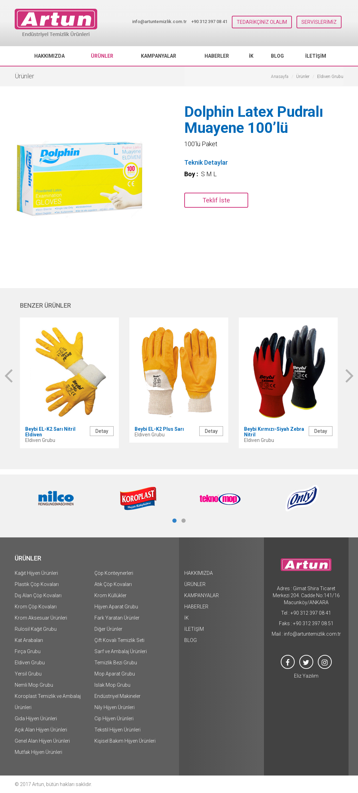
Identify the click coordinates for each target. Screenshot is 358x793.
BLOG (277, 56)
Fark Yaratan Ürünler (116, 618)
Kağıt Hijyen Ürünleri (36, 573)
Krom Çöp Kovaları (36, 606)
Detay (101, 431)
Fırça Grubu (28, 651)
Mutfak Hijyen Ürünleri (38, 752)
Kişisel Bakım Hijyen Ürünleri (125, 741)
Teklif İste (216, 200)
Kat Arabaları (29, 640)
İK (251, 56)
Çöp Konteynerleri (113, 573)
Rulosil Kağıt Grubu (36, 629)
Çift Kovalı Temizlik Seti (119, 640)
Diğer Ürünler (108, 629)
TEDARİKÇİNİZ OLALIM (262, 22)
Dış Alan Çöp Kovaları (38, 595)
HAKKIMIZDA (49, 56)
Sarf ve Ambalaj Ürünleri (120, 651)
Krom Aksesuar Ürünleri (41, 618)
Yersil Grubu (28, 674)
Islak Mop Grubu (112, 685)
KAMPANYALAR (158, 56)
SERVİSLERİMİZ (319, 22)
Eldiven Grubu (30, 662)
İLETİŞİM (315, 56)
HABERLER (217, 56)
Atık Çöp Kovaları (113, 584)
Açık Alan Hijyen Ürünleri (41, 730)
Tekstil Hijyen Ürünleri (117, 730)
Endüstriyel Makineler (117, 696)
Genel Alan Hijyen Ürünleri (42, 741)
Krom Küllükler (110, 595)
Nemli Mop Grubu (34, 685)
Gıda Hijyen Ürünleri (36, 718)
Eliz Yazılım (306, 676)
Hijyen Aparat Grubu (116, 606)
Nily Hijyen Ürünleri (114, 707)
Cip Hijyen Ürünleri (114, 718)
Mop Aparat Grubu (114, 674)
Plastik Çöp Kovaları (37, 584)
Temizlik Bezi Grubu (115, 662)
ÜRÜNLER (102, 56)
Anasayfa (279, 76)
